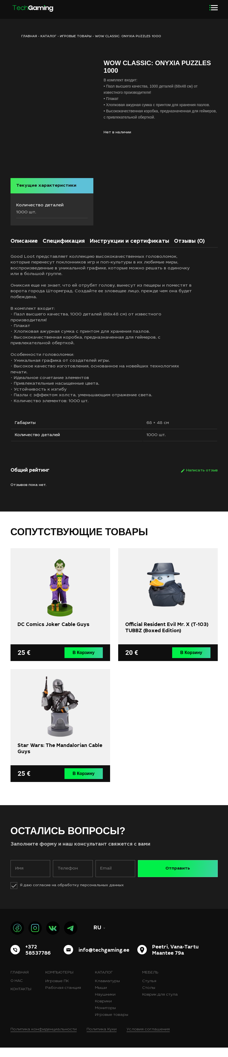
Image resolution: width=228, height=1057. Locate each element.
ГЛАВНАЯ (29, 36)
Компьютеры (59, 982)
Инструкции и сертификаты (129, 249)
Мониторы (105, 1018)
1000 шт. (157, 445)
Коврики (103, 1011)
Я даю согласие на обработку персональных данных (72, 895)
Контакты (21, 999)
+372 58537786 (38, 959)
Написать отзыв (202, 481)
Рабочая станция (63, 997)
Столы (148, 997)
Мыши (101, 997)
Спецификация (64, 249)
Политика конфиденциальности (44, 1039)
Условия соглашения (148, 1039)
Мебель (150, 982)
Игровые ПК (57, 991)
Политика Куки (102, 1039)
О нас (17, 990)
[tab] (24, 250)
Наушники (105, 1004)
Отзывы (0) (189, 249)
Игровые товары (75, 36)
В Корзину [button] (84, 662)
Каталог (48, 36)
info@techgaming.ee (104, 959)
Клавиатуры (107, 991)
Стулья (149, 991)
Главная (20, 982)
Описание (24, 249)
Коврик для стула (160, 1004)
